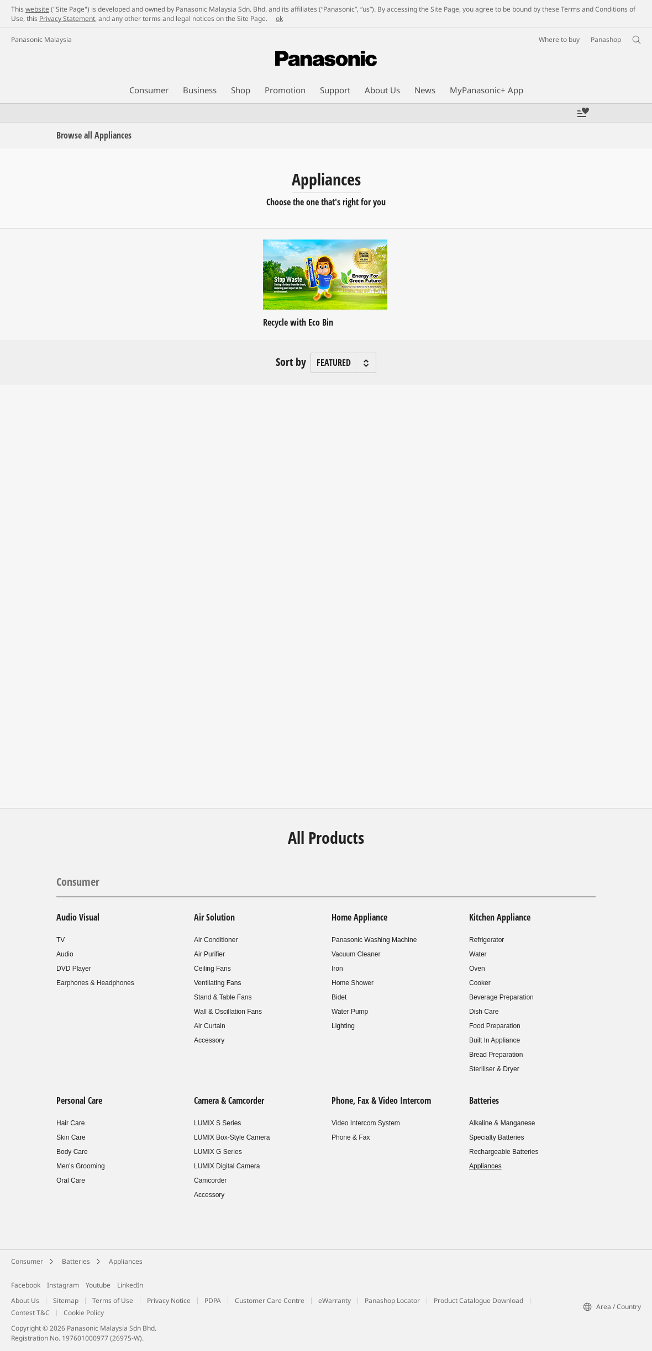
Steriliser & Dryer (494, 1069)
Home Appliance (359, 917)
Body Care (72, 1152)
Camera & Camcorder (229, 1100)
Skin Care (71, 1137)
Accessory (209, 1040)
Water (478, 954)
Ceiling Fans (212, 968)
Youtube (98, 1285)
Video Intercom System (366, 1123)
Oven (477, 968)
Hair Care (70, 1123)
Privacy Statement (67, 18)
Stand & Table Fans (223, 997)
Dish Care (483, 1011)
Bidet (339, 997)
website (37, 9)
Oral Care (70, 1180)
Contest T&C (30, 1312)
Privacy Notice (169, 1300)
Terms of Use (112, 1300)
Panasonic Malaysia (41, 39)
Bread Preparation (496, 1055)
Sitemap (65, 1300)
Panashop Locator (392, 1300)
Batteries (484, 1100)
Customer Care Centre (269, 1300)
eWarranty (334, 1300)
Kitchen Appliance (499, 917)
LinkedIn (130, 1285)
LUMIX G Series (218, 1152)
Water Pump (350, 1011)
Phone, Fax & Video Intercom (381, 1100)
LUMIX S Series (217, 1123)
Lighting (343, 1026)
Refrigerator (486, 940)
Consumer (77, 881)
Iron (337, 968)
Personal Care (79, 1100)
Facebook (25, 1285)
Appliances (485, 1166)
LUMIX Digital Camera (227, 1166)
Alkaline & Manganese (502, 1123)
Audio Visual (77, 917)
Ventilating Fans (217, 983)
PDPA (212, 1300)
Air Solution (214, 917)
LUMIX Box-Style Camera (232, 1137)
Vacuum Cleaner (356, 954)
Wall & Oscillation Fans (228, 1011)
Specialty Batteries (496, 1137)
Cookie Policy (84, 1312)
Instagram (63, 1285)
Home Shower (353, 983)
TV (60, 940)
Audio (64, 954)
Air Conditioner (216, 940)
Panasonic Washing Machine (374, 940)
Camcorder (210, 1180)
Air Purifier (209, 954)
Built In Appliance (494, 1040)
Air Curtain (209, 1026)
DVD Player (73, 968)
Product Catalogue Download (478, 1300)
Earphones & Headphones (95, 983)
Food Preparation (494, 1026)
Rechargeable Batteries (503, 1152)
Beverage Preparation (501, 997)
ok (279, 18)
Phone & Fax (351, 1137)
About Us (25, 1300)
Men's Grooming (80, 1166)
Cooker (480, 983)
